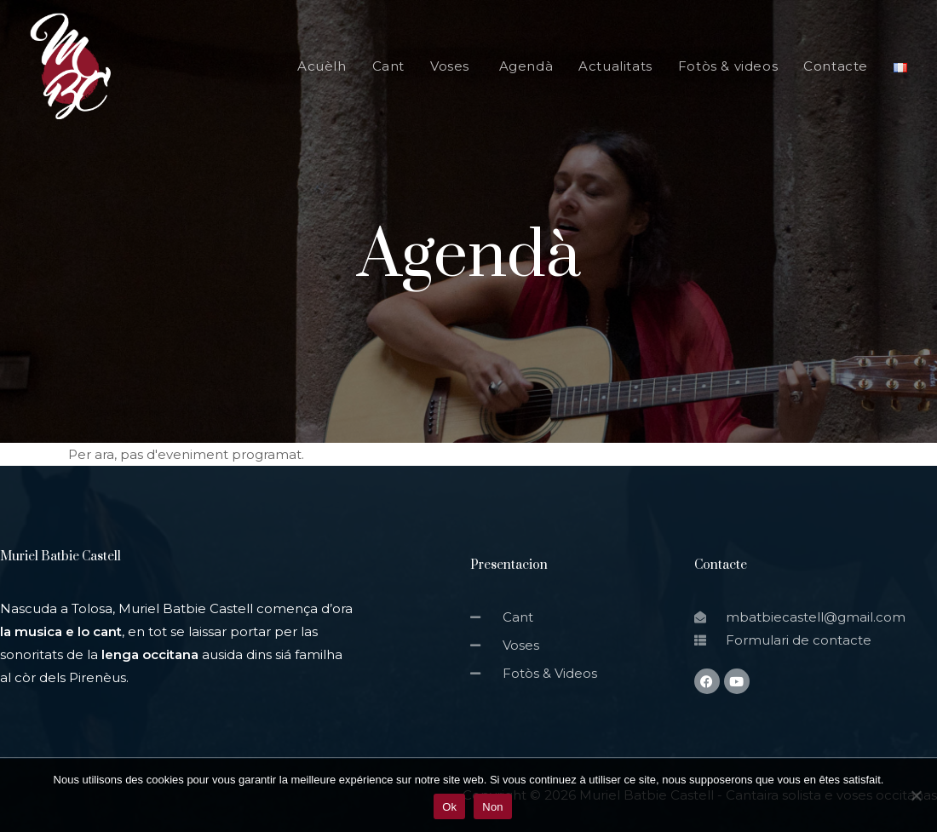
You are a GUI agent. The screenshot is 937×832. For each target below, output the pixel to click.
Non (492, 806)
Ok (449, 806)
